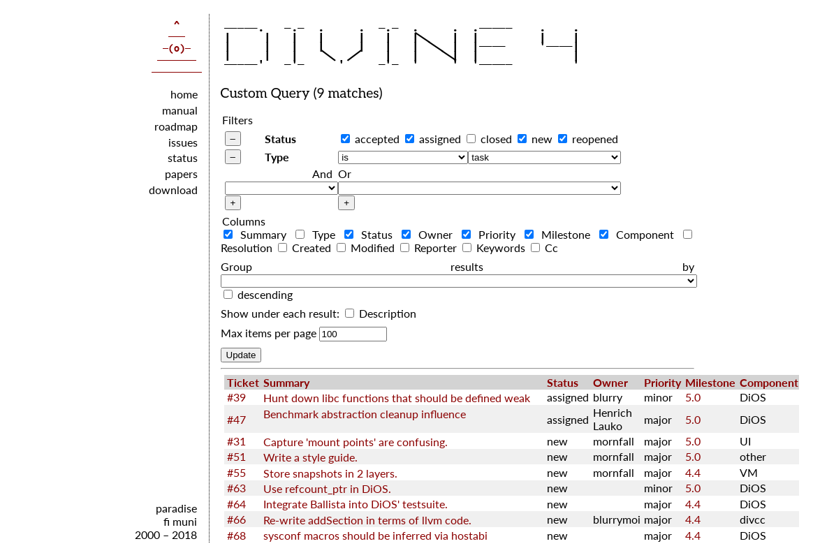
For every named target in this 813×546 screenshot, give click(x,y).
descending (265, 294)
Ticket (243, 382)
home (184, 94)
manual (180, 110)
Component (639, 234)
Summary (258, 234)
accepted (377, 138)
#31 (236, 441)
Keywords (495, 247)
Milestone (560, 234)
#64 (236, 503)
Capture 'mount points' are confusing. (355, 441)
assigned (440, 138)
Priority (492, 234)
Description (380, 313)
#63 (236, 487)
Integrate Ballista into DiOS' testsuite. (355, 503)
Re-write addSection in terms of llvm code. (367, 519)
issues (183, 142)
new (542, 138)
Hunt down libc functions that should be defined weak (396, 397)
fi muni (180, 521)
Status (280, 138)
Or (344, 173)
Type (277, 156)
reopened (595, 138)
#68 (236, 535)
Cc (544, 247)
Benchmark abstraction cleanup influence (364, 413)
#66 (236, 519)
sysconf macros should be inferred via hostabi (375, 535)
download (173, 189)
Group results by (457, 266)
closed (496, 138)
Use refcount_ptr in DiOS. (327, 488)
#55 (236, 472)
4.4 (693, 472)
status (183, 157)
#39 (236, 397)
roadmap (176, 126)
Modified (367, 247)
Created (306, 247)
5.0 (693, 397)
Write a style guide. (310, 457)
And (322, 173)
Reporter (430, 247)
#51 (236, 456)
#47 (236, 419)
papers (181, 173)
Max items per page (268, 332)
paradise (176, 508)
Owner (430, 234)
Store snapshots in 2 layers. (330, 473)
